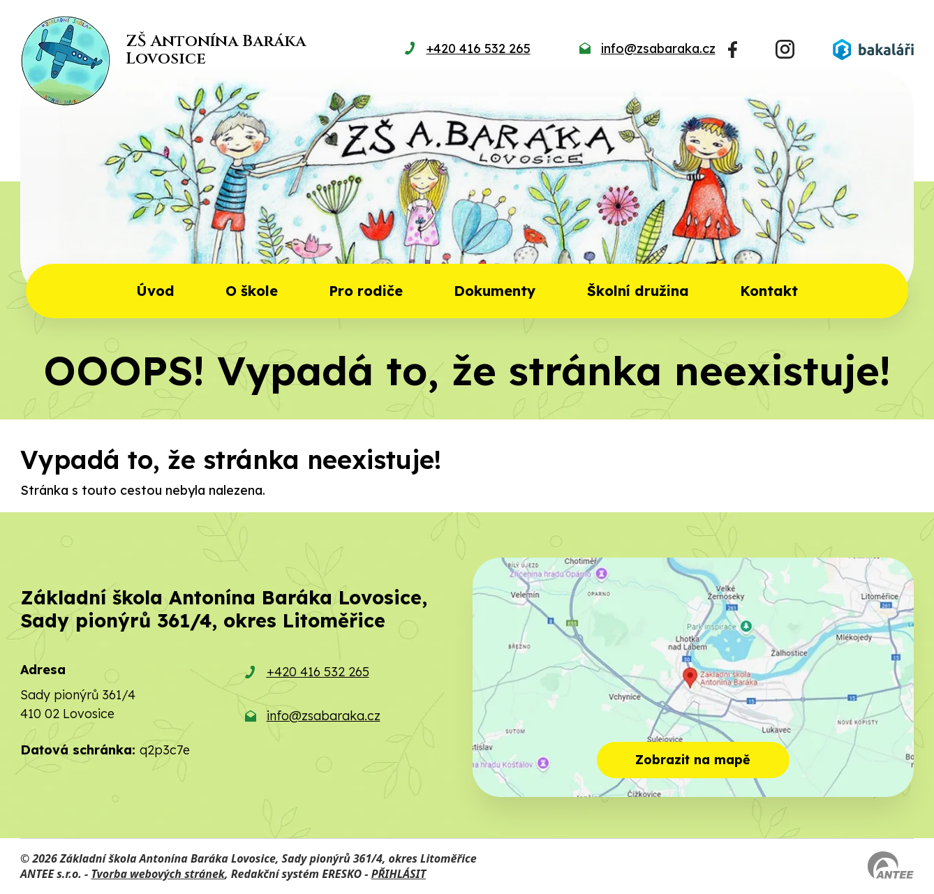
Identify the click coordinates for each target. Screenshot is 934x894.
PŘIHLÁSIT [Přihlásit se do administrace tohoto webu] (398, 873)
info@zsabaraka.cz (323, 716)
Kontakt (769, 290)
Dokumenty (494, 290)
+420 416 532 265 (318, 672)
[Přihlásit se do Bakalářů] (873, 49)
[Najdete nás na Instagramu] (785, 49)
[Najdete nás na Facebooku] (732, 49)
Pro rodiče (366, 290)
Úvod (155, 290)
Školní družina (638, 290)
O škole (251, 290)
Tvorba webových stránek (158, 873)
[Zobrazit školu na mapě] (693, 677)
